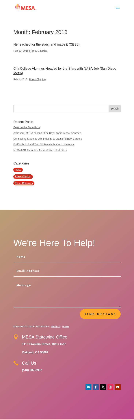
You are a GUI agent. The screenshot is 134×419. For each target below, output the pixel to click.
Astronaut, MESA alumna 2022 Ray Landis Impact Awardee (47, 133)
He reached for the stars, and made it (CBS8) (46, 44)
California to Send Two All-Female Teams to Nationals (43, 144)
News (18, 169)
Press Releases (24, 183)
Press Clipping (39, 50)
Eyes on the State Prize (26, 127)
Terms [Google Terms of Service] (65, 326)
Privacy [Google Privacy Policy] (55, 326)
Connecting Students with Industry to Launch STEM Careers (47, 138)
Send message (100, 314)
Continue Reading (49, 56)
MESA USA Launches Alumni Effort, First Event (40, 150)
